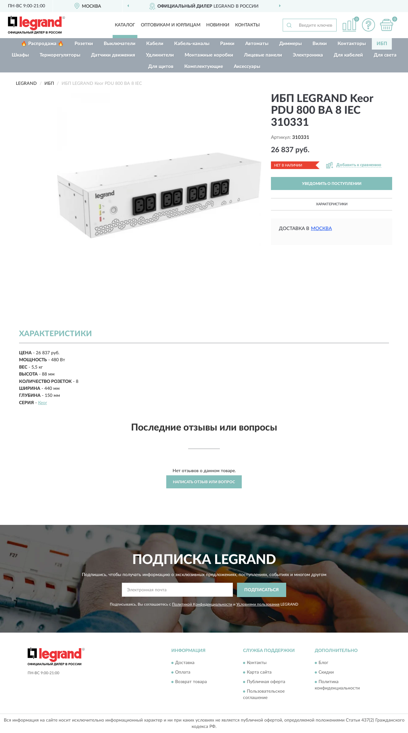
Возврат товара (191, 682)
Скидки (326, 672)
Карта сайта (259, 672)
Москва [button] (321, 228)
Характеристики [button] (331, 204)
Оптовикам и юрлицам (171, 25)
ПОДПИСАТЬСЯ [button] (261, 590)
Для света (385, 55)
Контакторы (352, 43)
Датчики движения (113, 55)
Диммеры (290, 43)
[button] (368, 24)
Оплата (182, 672)
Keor (42, 403)
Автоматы (256, 43)
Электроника (308, 55)
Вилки (320, 43)
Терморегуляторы (60, 55)
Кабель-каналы (191, 43)
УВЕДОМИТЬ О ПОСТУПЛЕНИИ (331, 184)
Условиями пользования (258, 604)
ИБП (382, 43)
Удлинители (160, 55)
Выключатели (119, 43)
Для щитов (161, 66)
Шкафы (20, 55)
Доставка (184, 663)
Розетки (84, 43)
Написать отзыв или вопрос (204, 482)
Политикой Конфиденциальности (202, 604)
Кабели (154, 43)
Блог (323, 663)
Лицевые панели (263, 55)
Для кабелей (348, 55)
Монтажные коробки (209, 55)
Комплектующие (203, 66)
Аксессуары (247, 66)
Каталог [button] (125, 25)
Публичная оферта (266, 682)
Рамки (227, 43)
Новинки (217, 25)
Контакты (247, 25)
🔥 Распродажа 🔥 (42, 43)
